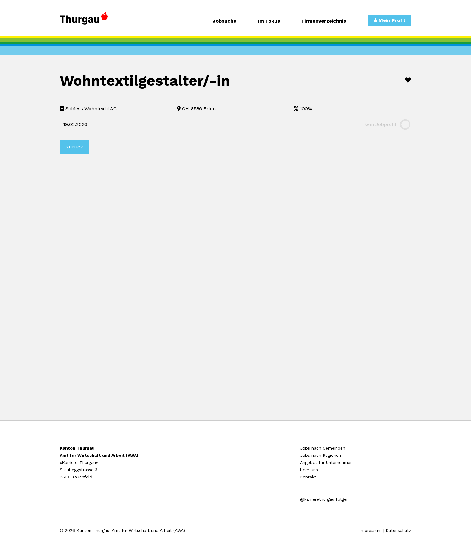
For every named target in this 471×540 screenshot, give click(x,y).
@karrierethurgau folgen (324, 499)
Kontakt (308, 476)
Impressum (371, 530)
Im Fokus (269, 21)
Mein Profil (389, 20)
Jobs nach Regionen (320, 455)
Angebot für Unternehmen (326, 462)
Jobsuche (224, 21)
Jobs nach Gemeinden (322, 448)
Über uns (309, 469)
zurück (74, 147)
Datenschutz (398, 530)
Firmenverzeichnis (324, 21)
